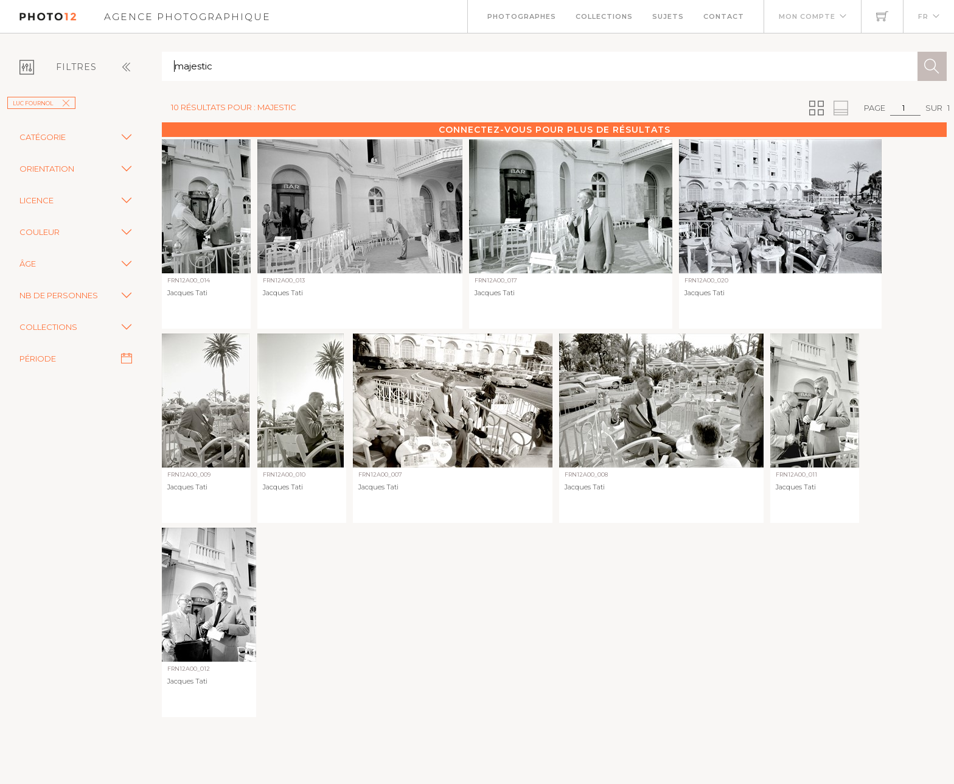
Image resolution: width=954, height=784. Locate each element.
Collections (604, 16)
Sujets (668, 16)
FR (923, 16)
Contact (723, 16)
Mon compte (807, 16)
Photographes (521, 16)
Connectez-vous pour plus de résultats (554, 129)
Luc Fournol (41, 103)
